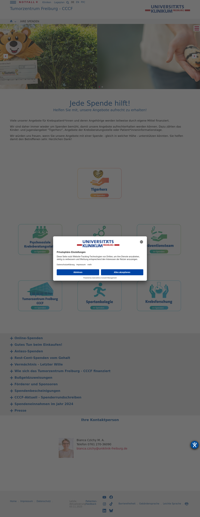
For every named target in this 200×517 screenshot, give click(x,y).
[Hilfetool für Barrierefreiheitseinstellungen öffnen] (194, 445)
